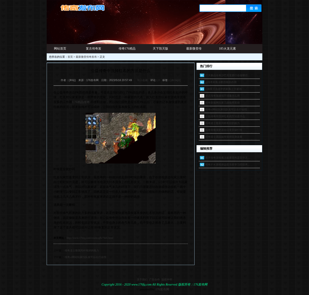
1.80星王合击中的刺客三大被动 (223, 89)
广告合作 (154, 279)
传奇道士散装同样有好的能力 (82, 250)
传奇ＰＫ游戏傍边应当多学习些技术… (227, 164)
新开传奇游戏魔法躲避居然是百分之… (227, 157)
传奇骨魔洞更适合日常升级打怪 (223, 130)
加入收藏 (142, 80)
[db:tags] (175, 80)
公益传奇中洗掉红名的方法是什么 (225, 116)
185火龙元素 (227, 48)
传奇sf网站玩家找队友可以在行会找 (85, 257)
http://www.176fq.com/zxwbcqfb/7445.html (90, 237)
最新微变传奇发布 (194, 50)
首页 (70, 56)
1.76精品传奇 (81, 102)
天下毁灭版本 (160, 50)
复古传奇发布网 (93, 50)
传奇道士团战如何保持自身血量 (223, 136)
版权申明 (167, 279)
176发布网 (162, 289)
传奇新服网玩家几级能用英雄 (222, 102)
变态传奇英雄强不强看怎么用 (222, 95)
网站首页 (60, 48)
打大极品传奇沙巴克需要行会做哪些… (227, 75)
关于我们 (142, 279)
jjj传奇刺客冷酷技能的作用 (221, 82)
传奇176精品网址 (127, 50)
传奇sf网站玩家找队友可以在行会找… (227, 109)
